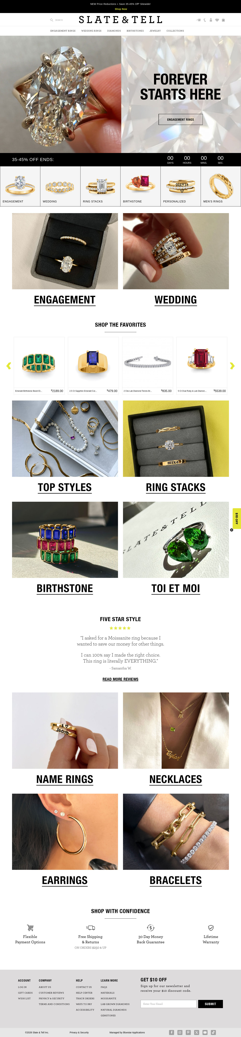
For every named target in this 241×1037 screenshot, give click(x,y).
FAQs (104, 987)
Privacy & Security (79, 1032)
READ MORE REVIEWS (120, 679)
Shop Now (121, 9)
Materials (108, 993)
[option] (39, 366)
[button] (237, 518)
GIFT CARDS (25, 993)
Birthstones (135, 31)
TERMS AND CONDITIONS (54, 1004)
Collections (175, 31)
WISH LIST (24, 998)
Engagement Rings (63, 31)
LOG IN (22, 987)
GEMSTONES (108, 1015)
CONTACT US (84, 987)
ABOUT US (45, 987)
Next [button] (232, 365)
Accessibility (85, 1010)
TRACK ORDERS (85, 998)
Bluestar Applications (134, 1032)
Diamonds (114, 31)
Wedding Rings (91, 31)
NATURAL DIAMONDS (114, 1010)
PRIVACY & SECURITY (51, 998)
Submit (210, 1004)
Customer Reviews (51, 993)
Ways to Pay (84, 1004)
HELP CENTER (84, 993)
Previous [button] (9, 365)
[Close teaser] (231, 530)
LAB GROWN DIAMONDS (115, 1004)
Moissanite (108, 998)
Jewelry (155, 31)
